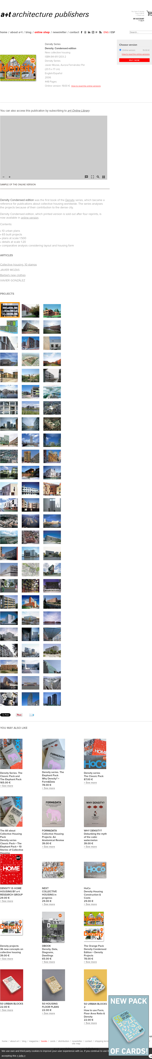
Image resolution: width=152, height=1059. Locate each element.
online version (30, 217)
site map (76, 1044)
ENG (106, 32)
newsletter (59, 32)
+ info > (21, 1055)
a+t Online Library (78, 110)
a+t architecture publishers (48, 15)
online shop (42, 32)
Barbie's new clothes (13, 275)
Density (70, 200)
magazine (34, 1041)
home (3, 32)
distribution (63, 1041)
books (44, 1041)
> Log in (141, 20)
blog (28, 32)
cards (52, 1041)
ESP (113, 32)
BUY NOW (134, 60)
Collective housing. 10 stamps (18, 264)
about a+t (16, 32)
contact (74, 32)
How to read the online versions (86, 86)
